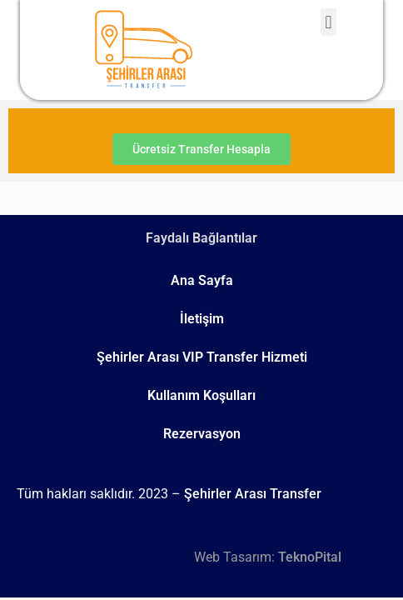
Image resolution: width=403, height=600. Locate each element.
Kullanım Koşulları (201, 395)
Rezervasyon (202, 434)
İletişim (202, 319)
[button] (328, 22)
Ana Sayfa (202, 280)
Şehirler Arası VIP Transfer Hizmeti (202, 357)
